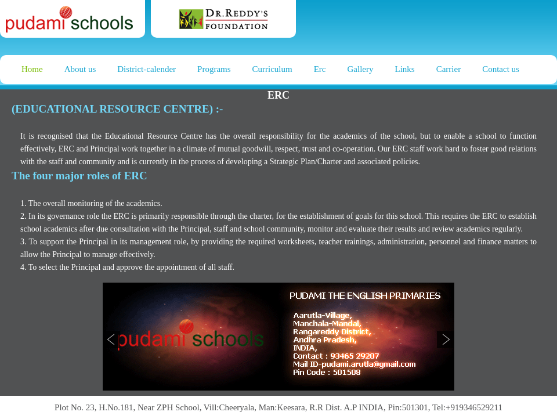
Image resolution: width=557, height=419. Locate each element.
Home (32, 69)
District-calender (146, 69)
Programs (214, 69)
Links (405, 69)
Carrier (448, 69)
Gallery (361, 69)
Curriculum (272, 69)
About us (80, 69)
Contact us (500, 69)
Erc (320, 69)
